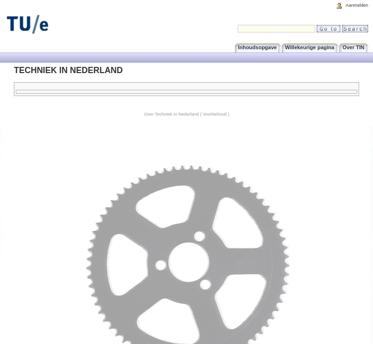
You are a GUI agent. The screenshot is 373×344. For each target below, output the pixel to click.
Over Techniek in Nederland (171, 114)
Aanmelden (357, 5)
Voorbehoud (215, 114)
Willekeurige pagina (309, 47)
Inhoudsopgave (257, 47)
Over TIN (353, 47)
